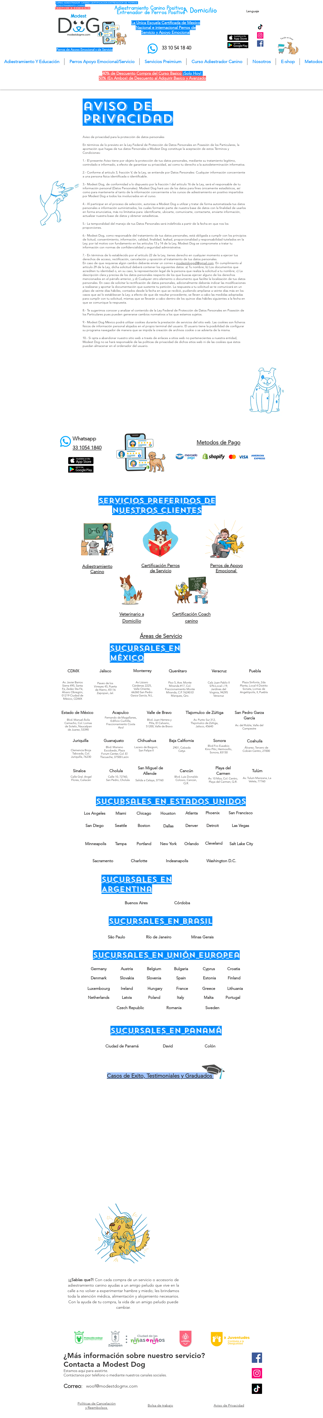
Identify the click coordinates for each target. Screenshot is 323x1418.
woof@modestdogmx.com (112, 1386)
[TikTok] (260, 27)
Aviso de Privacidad (229, 1405)
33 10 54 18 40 (176, 48)
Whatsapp (84, 438)
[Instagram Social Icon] (260, 35)
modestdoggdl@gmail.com (195, 263)
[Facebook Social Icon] (260, 43)
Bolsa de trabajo (160, 1405)
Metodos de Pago (218, 442)
